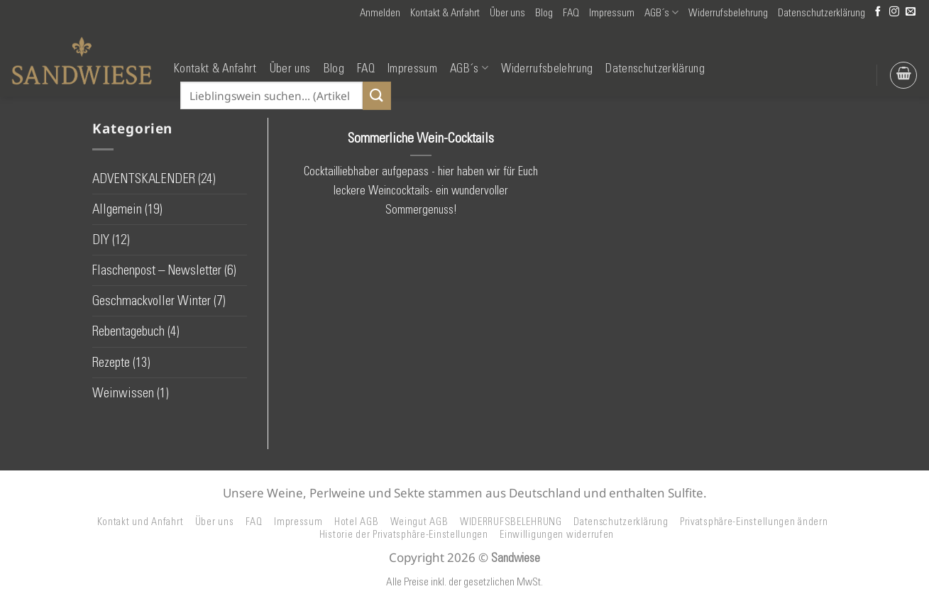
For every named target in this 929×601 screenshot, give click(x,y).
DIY (100, 239)
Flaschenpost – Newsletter (156, 270)
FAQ (571, 12)
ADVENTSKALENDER (143, 178)
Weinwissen (123, 393)
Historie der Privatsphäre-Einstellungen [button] (403, 534)
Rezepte (111, 362)
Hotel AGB (356, 521)
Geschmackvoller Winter (151, 300)
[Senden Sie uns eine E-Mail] (911, 12)
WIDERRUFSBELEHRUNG (511, 521)
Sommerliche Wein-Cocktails (421, 137)
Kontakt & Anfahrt (445, 12)
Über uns (507, 12)
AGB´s (661, 12)
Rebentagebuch (128, 331)
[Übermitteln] (377, 95)
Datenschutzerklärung (821, 12)
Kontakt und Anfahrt (140, 521)
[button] (380, 13)
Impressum (611, 12)
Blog (544, 12)
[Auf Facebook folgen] (878, 12)
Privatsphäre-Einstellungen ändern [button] (754, 521)
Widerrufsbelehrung (728, 12)
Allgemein (117, 209)
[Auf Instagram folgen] (894, 12)
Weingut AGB (419, 521)
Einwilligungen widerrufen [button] (557, 534)
